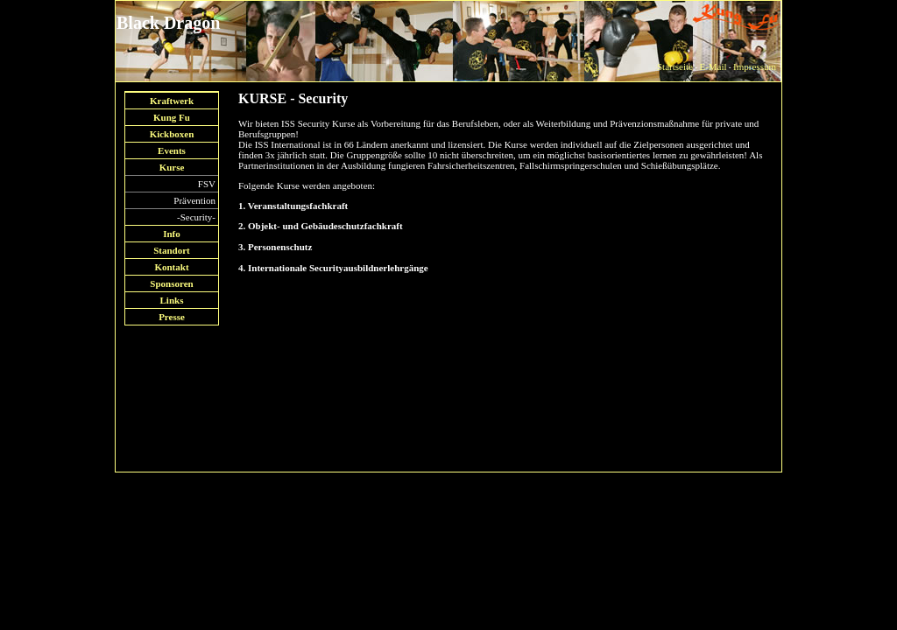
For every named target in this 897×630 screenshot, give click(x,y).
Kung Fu (171, 117)
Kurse (172, 167)
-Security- (196, 217)
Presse (172, 317)
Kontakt (171, 267)
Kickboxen (172, 134)
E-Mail (712, 66)
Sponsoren (171, 283)
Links (172, 300)
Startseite (675, 66)
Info (171, 233)
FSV (206, 183)
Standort (171, 250)
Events (172, 150)
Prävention (194, 200)
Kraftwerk (172, 100)
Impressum (754, 66)
